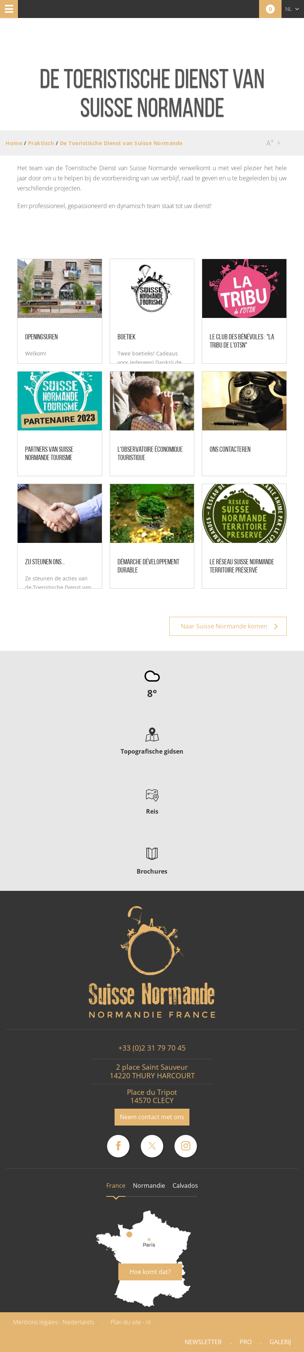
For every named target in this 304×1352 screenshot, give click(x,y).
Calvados (185, 1185)
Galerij (280, 1342)
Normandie (149, 1185)
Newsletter (203, 1342)
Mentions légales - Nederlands (53, 1322)
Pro (246, 1342)
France (115, 1185)
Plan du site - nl (130, 1322)
